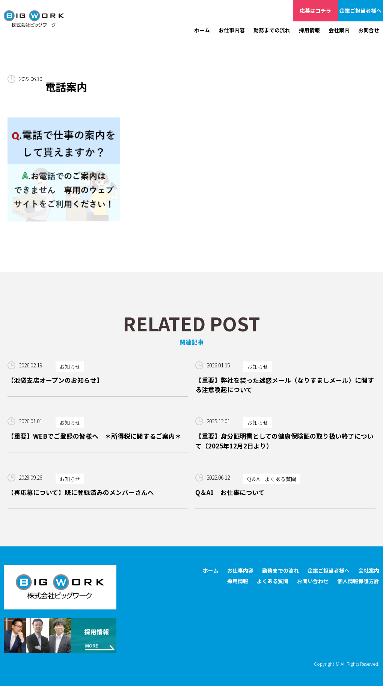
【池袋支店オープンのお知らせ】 (55, 380)
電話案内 (66, 86)
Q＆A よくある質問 (271, 479)
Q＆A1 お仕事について (230, 492)
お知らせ (69, 366)
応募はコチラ (315, 10)
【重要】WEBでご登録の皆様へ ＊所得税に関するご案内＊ (94, 436)
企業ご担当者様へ (360, 10)
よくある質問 (272, 581)
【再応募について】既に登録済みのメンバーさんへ (81, 492)
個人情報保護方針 (358, 581)
